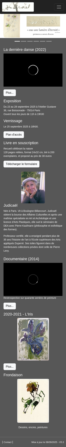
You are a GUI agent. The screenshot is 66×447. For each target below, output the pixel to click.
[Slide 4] (36, 41)
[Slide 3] (30, 41)
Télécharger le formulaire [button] (21, 163)
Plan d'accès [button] (14, 134)
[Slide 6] (49, 41)
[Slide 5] (42, 41)
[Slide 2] (23, 41)
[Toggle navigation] (59, 7)
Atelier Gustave (47, 106)
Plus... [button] (10, 92)
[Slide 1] (17, 41)
